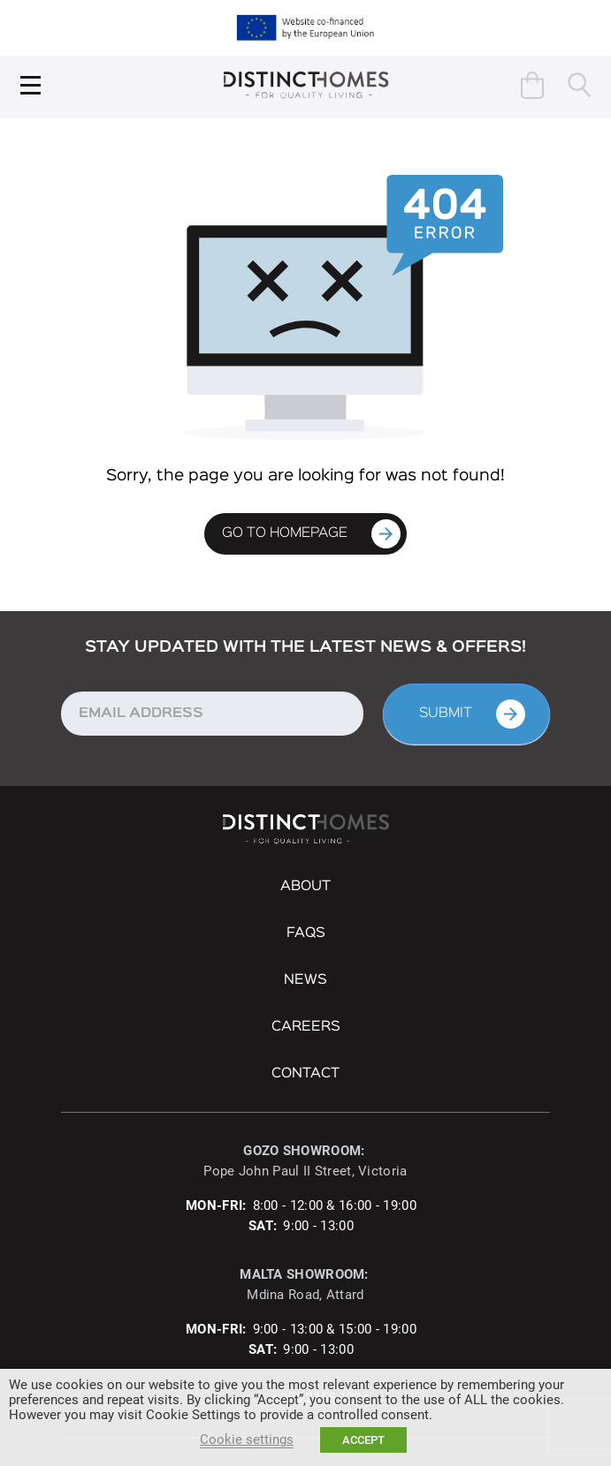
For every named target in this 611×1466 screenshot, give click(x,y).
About (305, 886)
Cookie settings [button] (247, 1439)
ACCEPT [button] (363, 1440)
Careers (305, 1027)
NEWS (305, 980)
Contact (305, 1074)
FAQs (305, 933)
